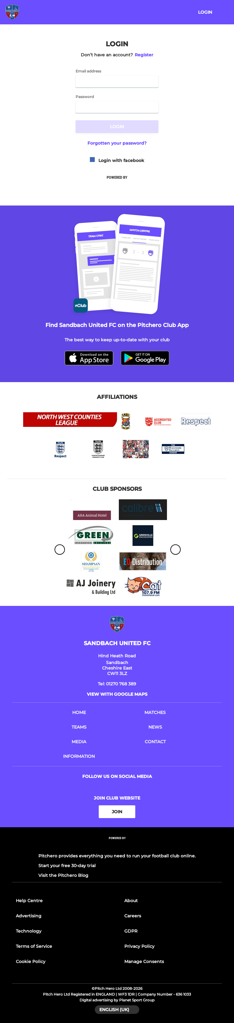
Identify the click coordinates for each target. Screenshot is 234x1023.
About (131, 900)
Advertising (28, 916)
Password (85, 97)
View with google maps (117, 694)
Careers (132, 916)
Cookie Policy (30, 961)
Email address (88, 71)
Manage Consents (144, 961)
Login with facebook (117, 160)
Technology (28, 931)
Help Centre (29, 900)
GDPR (130, 931)
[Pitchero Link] (117, 846)
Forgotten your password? (117, 143)
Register (144, 55)
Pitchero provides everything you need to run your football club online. (117, 856)
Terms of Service (34, 946)
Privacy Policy (139, 946)
